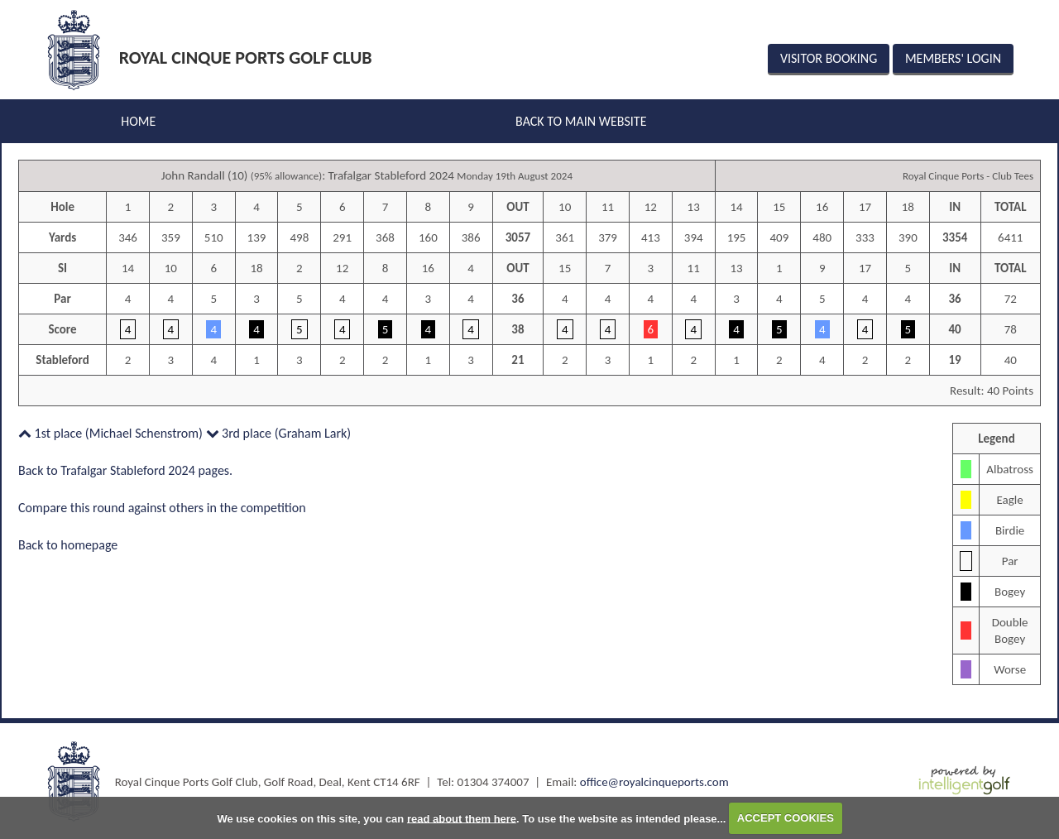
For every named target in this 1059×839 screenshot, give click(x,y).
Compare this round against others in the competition (162, 507)
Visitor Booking (828, 58)
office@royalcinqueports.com (654, 781)
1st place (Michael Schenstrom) (110, 433)
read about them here (461, 818)
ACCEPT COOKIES (785, 818)
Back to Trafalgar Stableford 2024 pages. (125, 470)
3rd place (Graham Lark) (279, 433)
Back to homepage (67, 545)
